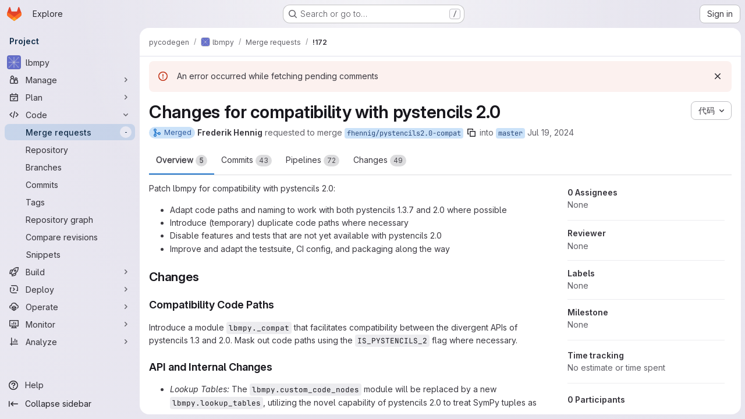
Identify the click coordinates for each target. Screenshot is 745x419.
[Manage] (70, 80)
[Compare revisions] (70, 237)
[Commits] (70, 184)
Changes (379, 160)
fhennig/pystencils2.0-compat (404, 133)
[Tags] (70, 202)
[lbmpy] (70, 62)
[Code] (70, 114)
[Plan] (70, 97)
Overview (181, 160)
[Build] (70, 272)
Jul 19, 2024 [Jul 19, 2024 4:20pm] (550, 132)
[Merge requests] (70, 132)
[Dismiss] (717, 76)
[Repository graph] (70, 219)
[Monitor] (70, 324)
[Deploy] (70, 289)
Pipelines (312, 160)
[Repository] (70, 149)
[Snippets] (70, 254)
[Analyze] (70, 341)
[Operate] (70, 307)
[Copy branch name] (471, 133)
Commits (246, 160)
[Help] (70, 385)
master (510, 133)
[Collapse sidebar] (70, 404)
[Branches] (70, 167)
